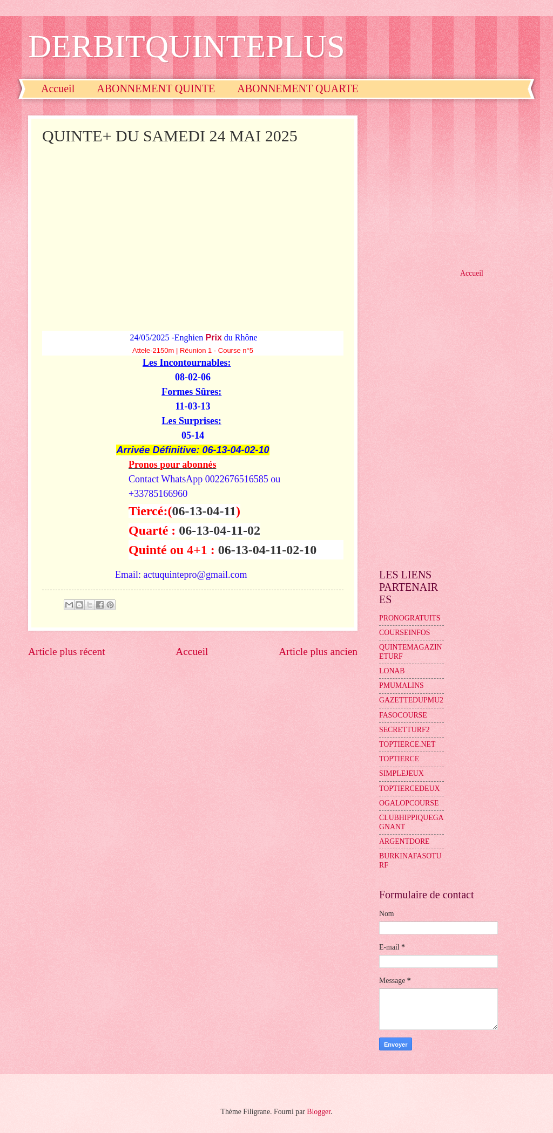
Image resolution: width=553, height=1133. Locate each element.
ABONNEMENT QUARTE (298, 88)
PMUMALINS (401, 685)
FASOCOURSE (403, 715)
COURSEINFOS (404, 633)
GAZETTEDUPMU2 (411, 700)
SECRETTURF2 (404, 730)
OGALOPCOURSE (409, 803)
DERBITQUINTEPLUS (186, 46)
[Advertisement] (192, 228)
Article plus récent (66, 651)
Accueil (58, 88)
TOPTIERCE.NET (407, 744)
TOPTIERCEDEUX (409, 788)
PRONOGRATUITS (409, 618)
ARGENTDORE (404, 841)
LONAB (392, 671)
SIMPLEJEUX (401, 773)
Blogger (319, 1112)
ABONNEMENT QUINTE (156, 88)
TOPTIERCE (399, 759)
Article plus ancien (318, 651)
